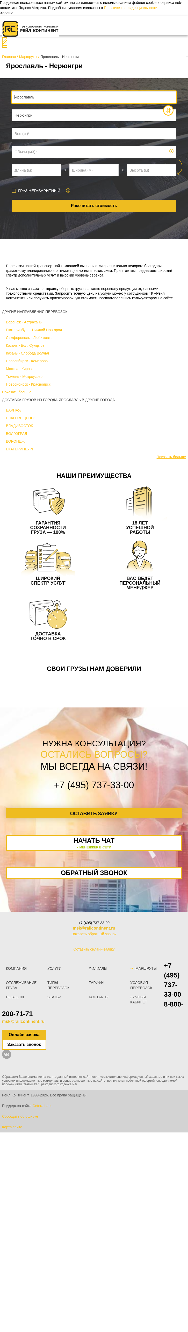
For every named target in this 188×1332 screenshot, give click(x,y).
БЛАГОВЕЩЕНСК (21, 418)
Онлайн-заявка (24, 1034)
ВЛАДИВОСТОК (19, 426)
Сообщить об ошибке (20, 1116)
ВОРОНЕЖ (15, 441)
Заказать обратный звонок (94, 934)
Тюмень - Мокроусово (24, 376)
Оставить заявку (93, 813)
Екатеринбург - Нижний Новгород (34, 330)
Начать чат (94, 843)
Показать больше (16, 392)
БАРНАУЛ (14, 410)
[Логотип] (30, 29)
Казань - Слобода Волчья (27, 353)
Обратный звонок (94, 872)
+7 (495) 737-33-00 (94, 923)
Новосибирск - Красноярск (28, 384)
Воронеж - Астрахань (24, 322)
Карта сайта (12, 1127)
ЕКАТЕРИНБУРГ (20, 449)
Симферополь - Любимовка (29, 338)
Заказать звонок (24, 1044)
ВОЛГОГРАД (16, 433)
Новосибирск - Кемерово (27, 361)
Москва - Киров (19, 369)
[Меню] (11, 25)
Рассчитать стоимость (94, 205)
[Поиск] (4, 42)
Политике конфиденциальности (130, 8)
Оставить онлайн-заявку (94, 949)
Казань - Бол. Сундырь (25, 345)
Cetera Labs (42, 1106)
